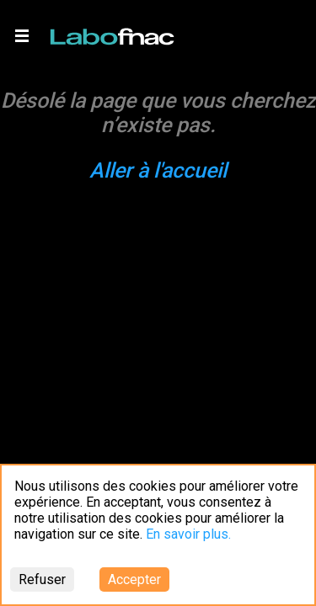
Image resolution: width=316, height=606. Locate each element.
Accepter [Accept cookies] (134, 579)
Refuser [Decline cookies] (42, 579)
